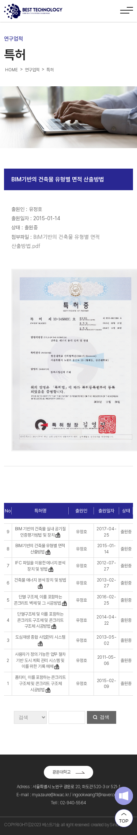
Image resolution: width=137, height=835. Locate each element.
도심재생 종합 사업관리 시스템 (40, 637)
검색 (104, 717)
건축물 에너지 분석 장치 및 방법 (40, 580)
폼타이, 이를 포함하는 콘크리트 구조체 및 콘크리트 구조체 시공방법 (40, 683)
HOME (11, 69)
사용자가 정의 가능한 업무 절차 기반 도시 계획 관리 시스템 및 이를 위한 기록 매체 (40, 660)
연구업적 (32, 69)
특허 (50, 69)
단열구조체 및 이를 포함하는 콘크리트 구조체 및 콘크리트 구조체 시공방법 (40, 620)
